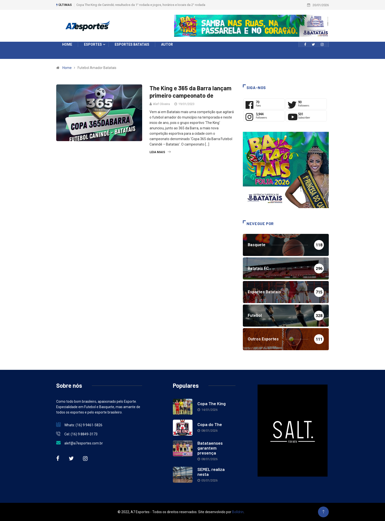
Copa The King (211, 403)
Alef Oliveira (161, 104)
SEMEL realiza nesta (211, 472)
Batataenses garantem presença (210, 447)
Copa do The (209, 424)
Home (67, 68)
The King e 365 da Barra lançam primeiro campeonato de (191, 91)
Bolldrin (238, 512)
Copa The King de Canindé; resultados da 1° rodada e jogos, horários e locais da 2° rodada (140, 5)
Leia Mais (160, 152)
